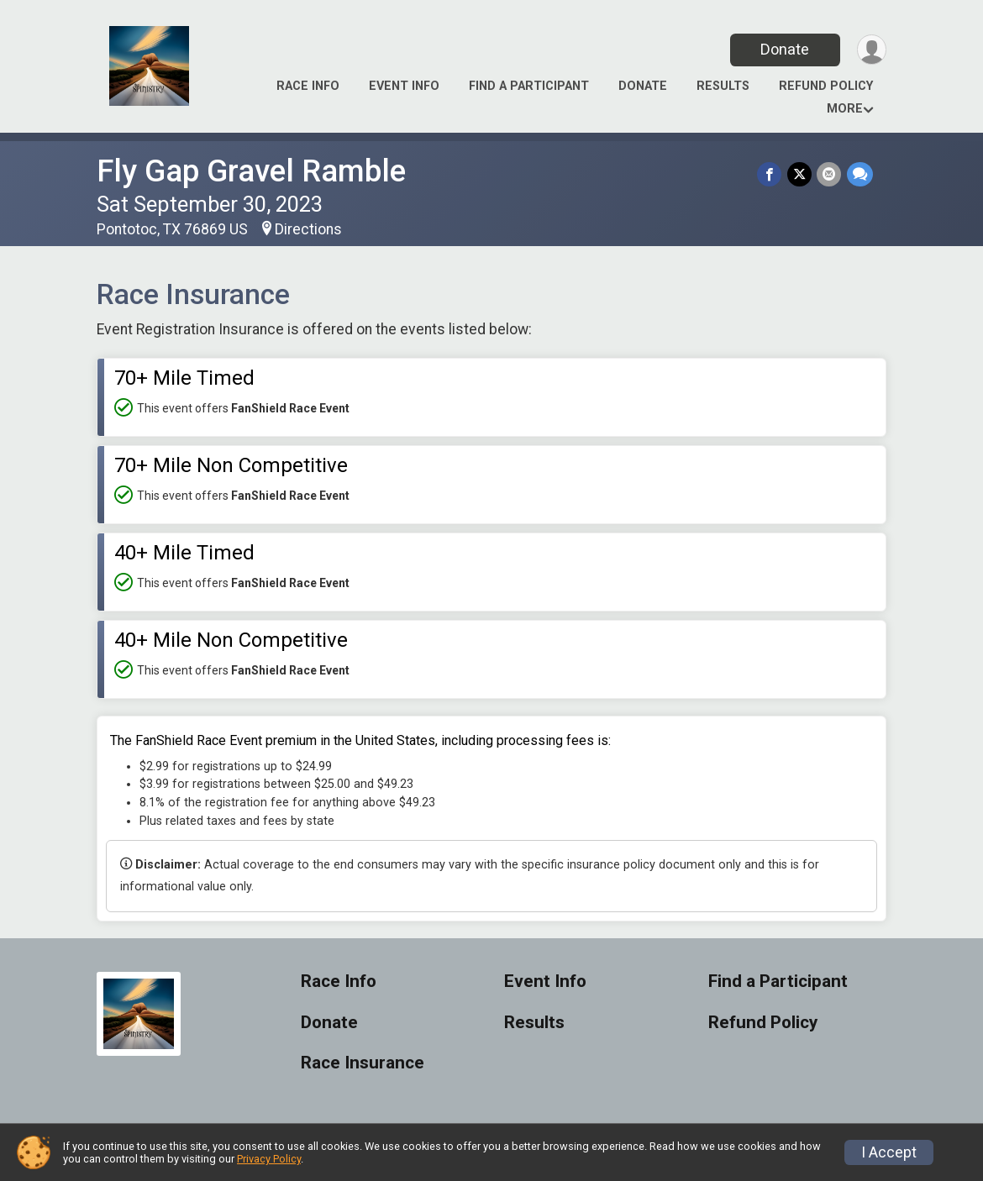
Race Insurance (362, 1063)
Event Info (404, 86)
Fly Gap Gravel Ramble (251, 171)
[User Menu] (870, 50)
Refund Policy (826, 86)
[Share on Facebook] (771, 174)
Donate (784, 49)
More (845, 109)
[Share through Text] (860, 174)
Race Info (307, 86)
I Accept (889, 1152)
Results (723, 86)
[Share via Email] (829, 174)
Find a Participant (529, 86)
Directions (308, 229)
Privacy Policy (269, 1158)
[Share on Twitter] (800, 174)
